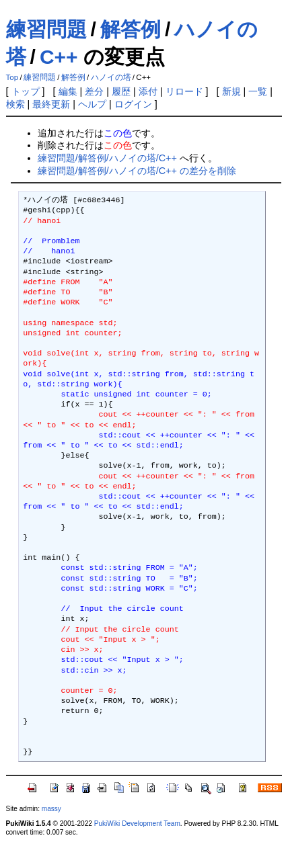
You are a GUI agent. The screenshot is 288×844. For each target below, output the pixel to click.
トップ (25, 91)
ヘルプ (92, 104)
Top (12, 77)
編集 (68, 91)
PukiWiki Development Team (137, 823)
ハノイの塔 (111, 77)
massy (51, 808)
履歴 (121, 91)
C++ (59, 57)
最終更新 (51, 104)
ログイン (133, 104)
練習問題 (46, 29)
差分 (94, 91)
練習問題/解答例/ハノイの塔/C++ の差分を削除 (137, 170)
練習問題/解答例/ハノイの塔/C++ (107, 158)
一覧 (257, 91)
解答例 (130, 29)
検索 (15, 104)
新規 (231, 91)
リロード (184, 91)
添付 (148, 91)
